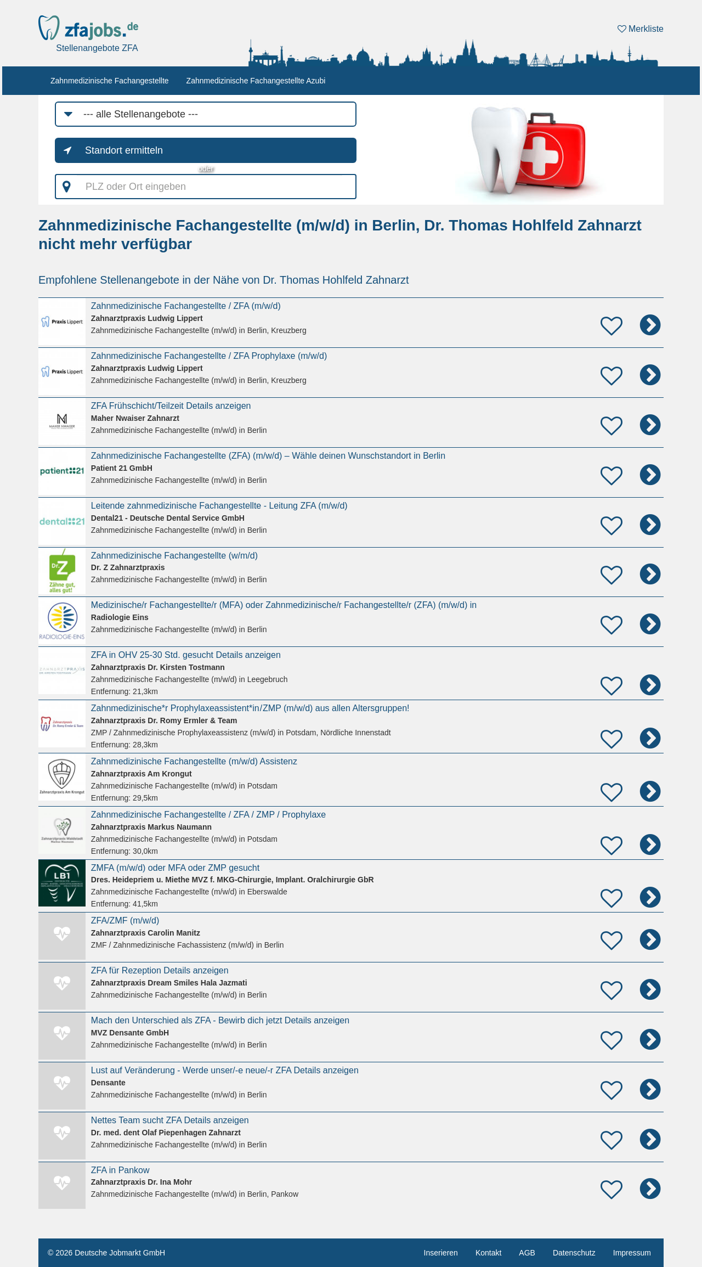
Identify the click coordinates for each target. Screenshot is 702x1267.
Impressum (632, 1252)
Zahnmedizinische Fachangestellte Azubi (256, 80)
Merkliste (641, 28)
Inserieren (441, 1252)
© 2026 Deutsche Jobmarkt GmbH (106, 1252)
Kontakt (488, 1252)
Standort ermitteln (124, 150)
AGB (527, 1252)
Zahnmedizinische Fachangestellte (109, 80)
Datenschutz (574, 1252)
